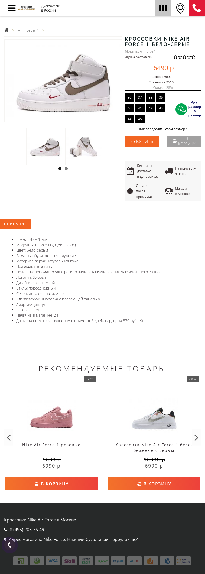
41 (140, 108)
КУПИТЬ (144, 141)
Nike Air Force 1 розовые (51, 444)
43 (161, 108)
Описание (15, 224)
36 (129, 97)
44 (129, 119)
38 (150, 97)
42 (150, 108)
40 (129, 108)
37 (140, 97)
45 (140, 119)
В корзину (183, 141)
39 (161, 97)
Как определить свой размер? (163, 129)
